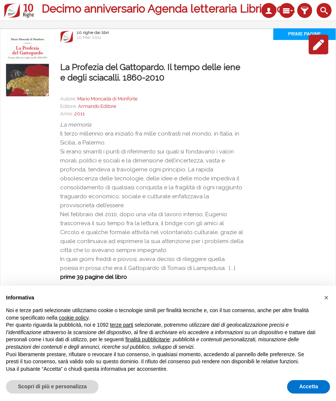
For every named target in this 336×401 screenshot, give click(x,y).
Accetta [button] (308, 386)
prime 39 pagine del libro (93, 277)
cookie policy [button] (73, 318)
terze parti (121, 325)
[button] (326, 298)
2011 (79, 113)
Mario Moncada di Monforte (107, 99)
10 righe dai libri (93, 32)
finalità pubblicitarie (147, 339)
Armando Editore (97, 106)
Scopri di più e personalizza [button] (52, 386)
